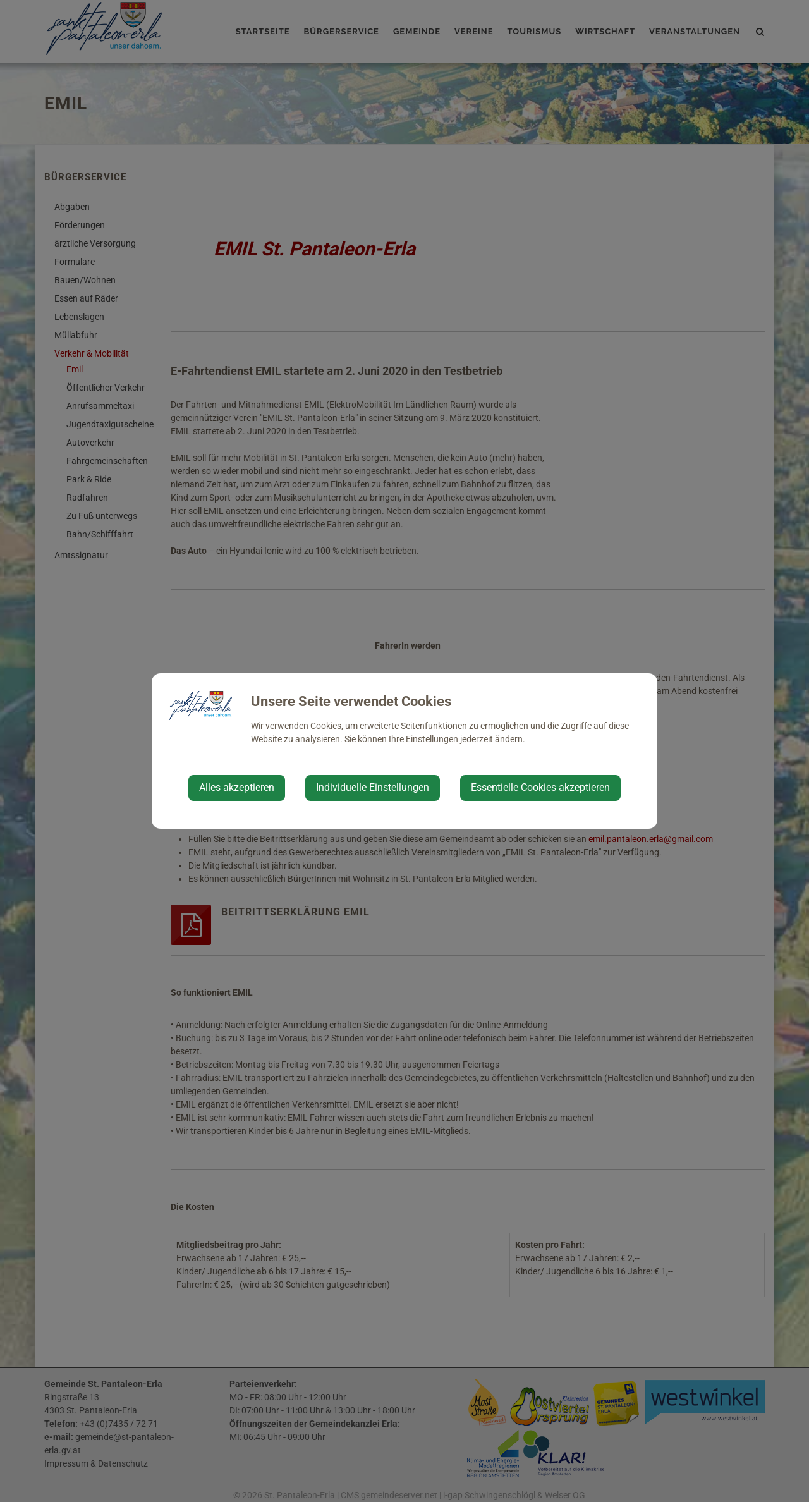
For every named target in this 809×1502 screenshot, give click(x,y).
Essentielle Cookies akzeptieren (540, 787)
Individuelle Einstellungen (372, 787)
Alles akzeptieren (236, 787)
